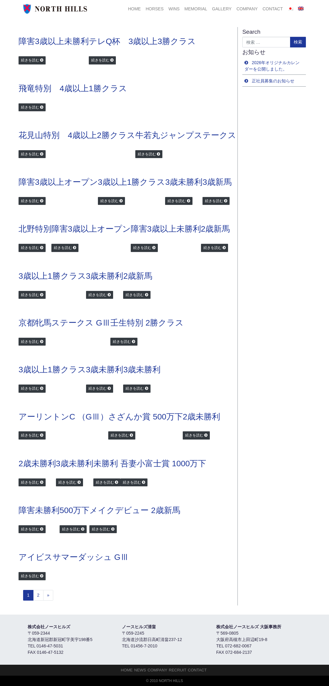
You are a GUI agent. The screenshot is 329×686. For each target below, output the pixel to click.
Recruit (177, 670)
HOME (134, 8)
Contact (272, 8)
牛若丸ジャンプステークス (185, 135)
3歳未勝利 (184, 182)
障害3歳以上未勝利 (54, 41)
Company (247, 8)
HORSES (155, 8)
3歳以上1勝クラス (131, 182)
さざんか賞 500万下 (145, 416)
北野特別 (35, 228)
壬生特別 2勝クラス (147, 322)
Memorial (196, 8)
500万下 (74, 510)
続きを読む (30, 60)
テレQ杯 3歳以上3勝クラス (142, 41)
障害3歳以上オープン (58, 182)
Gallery (221, 8)
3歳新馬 (217, 182)
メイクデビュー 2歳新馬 (134, 510)
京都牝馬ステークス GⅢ (64, 322)
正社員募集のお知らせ (273, 80)
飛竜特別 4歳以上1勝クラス (73, 88)
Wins (174, 8)
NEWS (140, 670)
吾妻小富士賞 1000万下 (163, 463)
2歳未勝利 (201, 416)
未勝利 (105, 463)
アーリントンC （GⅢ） (63, 416)
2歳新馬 (215, 228)
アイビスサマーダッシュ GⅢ (74, 557)
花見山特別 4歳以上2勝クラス (77, 135)
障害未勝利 (39, 510)
